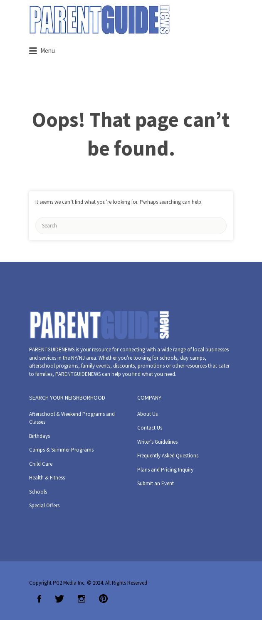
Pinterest (103, 599)
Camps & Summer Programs (61, 449)
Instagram (81, 599)
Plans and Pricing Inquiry (165, 469)
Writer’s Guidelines (157, 441)
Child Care (40, 463)
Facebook (39, 599)
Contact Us (149, 427)
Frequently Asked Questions (167, 455)
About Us (147, 413)
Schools (38, 491)
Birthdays (39, 436)
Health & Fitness (47, 477)
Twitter (59, 599)
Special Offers (44, 505)
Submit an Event (155, 483)
